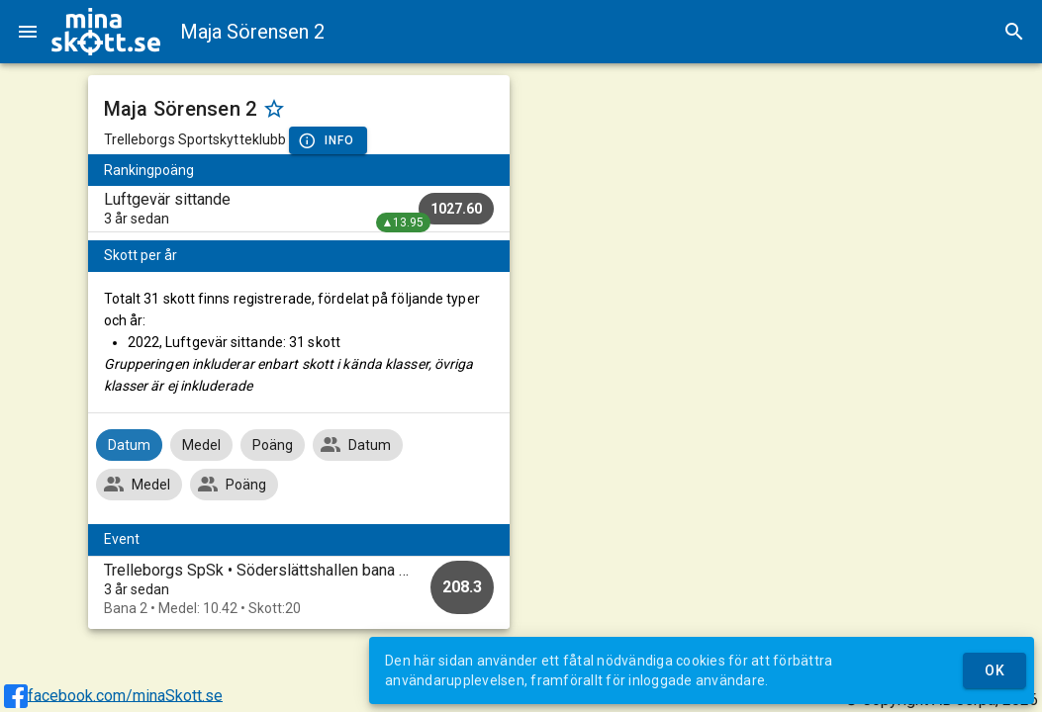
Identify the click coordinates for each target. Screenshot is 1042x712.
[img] (105, 31)
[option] (299, 589)
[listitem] (299, 208)
